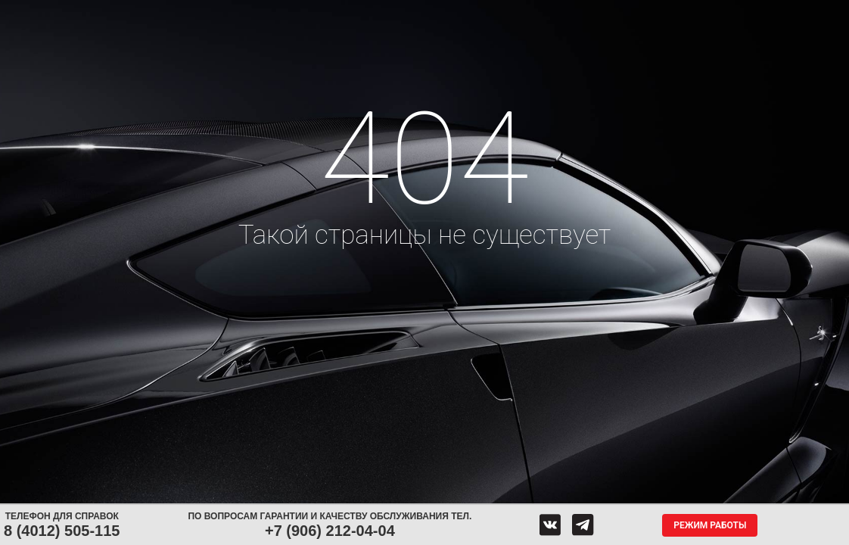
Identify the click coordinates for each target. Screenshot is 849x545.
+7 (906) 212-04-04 (330, 530)
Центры (444, 13)
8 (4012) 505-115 (62, 530)
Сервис (377, 13)
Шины (178, 13)
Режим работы (709, 525)
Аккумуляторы (304, 13)
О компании (618, 13)
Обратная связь (527, 13)
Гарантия (192, 41)
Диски (231, 13)
